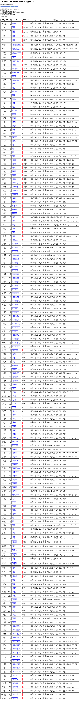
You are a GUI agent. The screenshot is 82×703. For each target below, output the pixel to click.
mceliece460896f (15, 269)
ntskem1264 (14, 423)
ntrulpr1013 (14, 393)
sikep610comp (14, 564)
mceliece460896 (15, 263)
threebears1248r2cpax (16, 640)
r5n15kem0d (14, 457)
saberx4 (13, 532)
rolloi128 (14, 499)
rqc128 (13, 515)
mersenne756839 (15, 350)
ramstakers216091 (15, 494)
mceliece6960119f (15, 312)
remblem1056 (14, 496)
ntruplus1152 (14, 412)
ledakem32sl (14, 169)
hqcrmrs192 (14, 114)
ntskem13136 (14, 429)
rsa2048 (13, 524)
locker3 (13, 220)
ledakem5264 (14, 176)
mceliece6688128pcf (16, 301)
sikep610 (13, 557)
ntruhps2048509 (15, 374)
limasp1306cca (14, 209)
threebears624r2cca (16, 643)
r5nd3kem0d (14, 477)
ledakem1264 (14, 160)
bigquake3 (14, 22)
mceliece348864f (15, 247)
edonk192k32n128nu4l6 (16, 51)
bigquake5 (14, 23)
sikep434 (13, 533)
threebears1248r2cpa (16, 635)
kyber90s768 (14, 141)
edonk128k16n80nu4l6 (16, 45)
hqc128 (13, 88)
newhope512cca (14, 368)
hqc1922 (13, 98)
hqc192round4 (14, 100)
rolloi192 (14, 502)
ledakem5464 (14, 182)
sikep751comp (14, 576)
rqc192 (13, 518)
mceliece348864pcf (15, 258)
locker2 (13, 218)
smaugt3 (13, 585)
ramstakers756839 (15, 495)
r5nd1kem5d (14, 473)
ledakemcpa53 (15, 194)
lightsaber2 (14, 197)
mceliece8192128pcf (16, 344)
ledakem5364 (14, 179)
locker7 (13, 225)
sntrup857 (14, 616)
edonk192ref (14, 54)
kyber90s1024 (14, 136)
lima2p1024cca (14, 201)
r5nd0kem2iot (15, 461)
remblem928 (14, 498)
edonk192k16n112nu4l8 (16, 50)
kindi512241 (14, 121)
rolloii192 (14, 510)
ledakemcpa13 (15, 186)
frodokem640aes (15, 69)
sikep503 (13, 545)
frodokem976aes (15, 79)
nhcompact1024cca (16, 370)
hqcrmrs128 (14, 113)
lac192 (13, 148)
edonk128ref (14, 49)
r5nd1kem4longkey (16, 469)
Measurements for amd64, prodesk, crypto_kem (9, 6)
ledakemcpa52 (15, 193)
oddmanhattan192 (15, 442)
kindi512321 (14, 122)
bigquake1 (14, 20)
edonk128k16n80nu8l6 (16, 46)
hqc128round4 (14, 92)
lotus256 (13, 237)
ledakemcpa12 (15, 184)
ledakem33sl (14, 172)
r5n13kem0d (14, 453)
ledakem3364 (14, 171)
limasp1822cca (14, 212)
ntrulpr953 (14, 410)
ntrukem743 (14, 392)
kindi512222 (14, 119)
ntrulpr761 (14, 404)
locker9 (13, 228)
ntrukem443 (14, 391)
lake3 (13, 159)
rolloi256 (14, 505)
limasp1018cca (14, 206)
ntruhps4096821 (15, 382)
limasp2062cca (14, 214)
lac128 (13, 144)
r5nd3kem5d (14, 481)
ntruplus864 (14, 420)
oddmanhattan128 (15, 439)
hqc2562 (13, 106)
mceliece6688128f (15, 290)
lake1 (13, 156)
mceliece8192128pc (15, 339)
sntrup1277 (14, 595)
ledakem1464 (14, 165)
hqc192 (13, 94)
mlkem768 (13, 361)
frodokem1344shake (15, 62)
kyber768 (13, 131)
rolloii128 (14, 507)
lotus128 (13, 229)
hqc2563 (13, 108)
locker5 (13, 222)
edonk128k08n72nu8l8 (16, 43)
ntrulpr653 (14, 401)
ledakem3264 (14, 168)
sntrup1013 (14, 590)
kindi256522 (14, 118)
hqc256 (13, 102)
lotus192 (13, 233)
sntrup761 (14, 610)
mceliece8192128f (15, 334)
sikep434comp (14, 540)
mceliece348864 (15, 241)
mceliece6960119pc (15, 317)
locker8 (13, 226)
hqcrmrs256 (14, 115)
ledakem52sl (14, 178)
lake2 (13, 157)
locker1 (13, 217)
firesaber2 (14, 56)
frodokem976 (14, 75)
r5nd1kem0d (14, 465)
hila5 (13, 84)
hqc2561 (13, 103)
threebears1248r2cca (16, 627)
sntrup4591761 (14, 601)
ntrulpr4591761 (15, 399)
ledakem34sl (14, 175)
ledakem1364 (14, 163)
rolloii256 (14, 513)
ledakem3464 (14, 174)
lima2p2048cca (14, 203)
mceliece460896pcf (15, 279)
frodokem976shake (15, 81)
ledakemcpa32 (15, 188)
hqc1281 (13, 89)
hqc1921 (13, 95)
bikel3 (13, 34)
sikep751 (13, 570)
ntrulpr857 (14, 407)
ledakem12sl (14, 161)
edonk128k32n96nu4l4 (16, 47)
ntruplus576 (14, 415)
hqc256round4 (14, 111)
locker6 (13, 224)
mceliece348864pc (15, 252)
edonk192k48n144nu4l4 (16, 53)
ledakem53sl (14, 180)
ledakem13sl (14, 164)
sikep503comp (14, 552)
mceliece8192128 (15, 328)
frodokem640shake (15, 72)
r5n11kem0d (14, 449)
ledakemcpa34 (15, 191)
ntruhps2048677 (15, 378)
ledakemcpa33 (15, 190)
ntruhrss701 (14, 387)
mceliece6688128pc (15, 296)
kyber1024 (14, 123)
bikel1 (13, 24)
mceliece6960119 (15, 306)
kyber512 (13, 127)
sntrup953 (14, 621)
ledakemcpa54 (15, 195)
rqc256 (13, 521)
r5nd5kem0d (14, 486)
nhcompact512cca (15, 372)
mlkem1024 (14, 353)
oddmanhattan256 (15, 445)
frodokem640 (14, 65)
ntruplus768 (14, 418)
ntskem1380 (14, 434)
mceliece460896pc (15, 274)
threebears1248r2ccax (16, 632)
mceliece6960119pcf (16, 323)
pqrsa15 (13, 448)
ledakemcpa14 (15, 187)
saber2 (13, 528)
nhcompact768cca (15, 373)
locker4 (13, 221)
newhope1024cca (15, 365)
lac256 (13, 152)
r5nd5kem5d (14, 490)
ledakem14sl (14, 167)
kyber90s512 (14, 138)
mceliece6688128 (15, 285)
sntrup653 (14, 605)
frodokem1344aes (15, 60)
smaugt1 (13, 582)
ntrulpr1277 (14, 396)
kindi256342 (14, 117)
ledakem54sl (14, 183)
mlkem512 (13, 357)
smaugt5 (13, 587)
